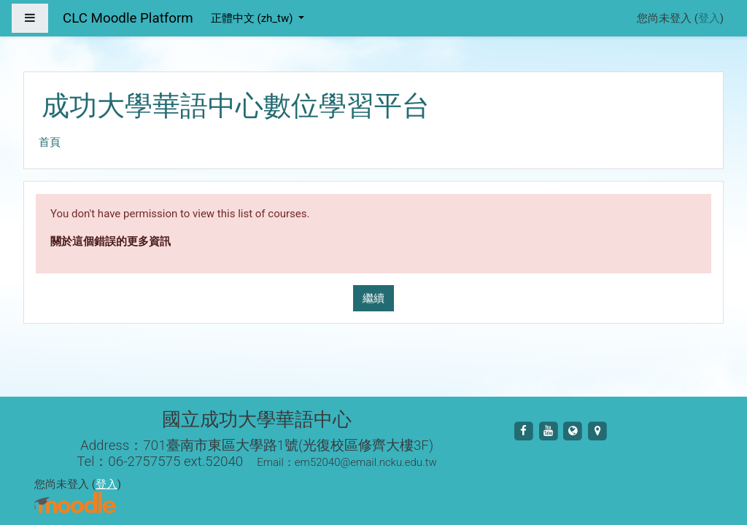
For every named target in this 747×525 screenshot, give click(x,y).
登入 (709, 18)
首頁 (50, 142)
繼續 (373, 298)
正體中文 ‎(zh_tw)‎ (253, 18)
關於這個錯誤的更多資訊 (110, 241)
